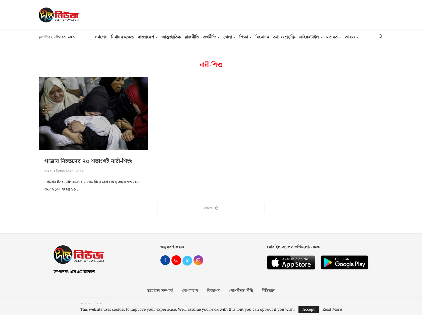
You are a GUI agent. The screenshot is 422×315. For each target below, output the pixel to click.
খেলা (227, 37)
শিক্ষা (243, 37)
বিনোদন (262, 37)
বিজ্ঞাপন (213, 291)
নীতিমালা (268, 291)
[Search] (380, 37)
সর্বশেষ (101, 37)
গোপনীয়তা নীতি (241, 291)
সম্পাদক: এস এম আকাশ (74, 272)
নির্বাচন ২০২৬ (122, 37)
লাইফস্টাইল (309, 37)
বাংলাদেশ (146, 37)
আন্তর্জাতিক (171, 37)
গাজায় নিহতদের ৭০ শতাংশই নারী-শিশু (88, 161)
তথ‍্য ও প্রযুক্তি (284, 37)
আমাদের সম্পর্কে (160, 291)
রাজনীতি (192, 37)
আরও (350, 37)
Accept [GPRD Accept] (309, 310)
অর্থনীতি (209, 37)
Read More (332, 310)
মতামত (331, 37)
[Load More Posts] (211, 208)
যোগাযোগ (190, 291)
